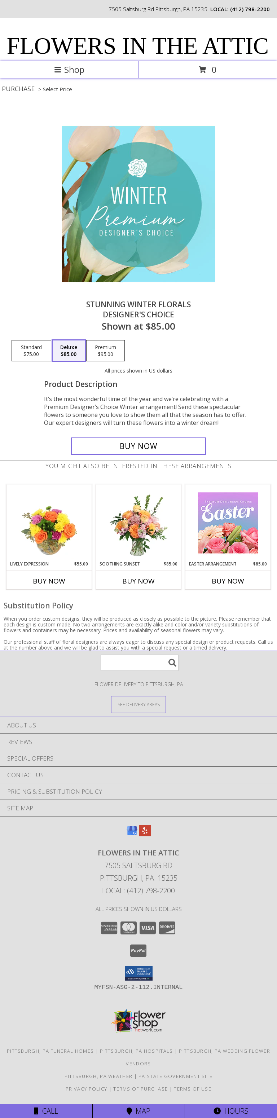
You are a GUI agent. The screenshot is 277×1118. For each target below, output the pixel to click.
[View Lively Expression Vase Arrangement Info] (49, 522)
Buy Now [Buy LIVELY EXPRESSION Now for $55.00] (49, 581)
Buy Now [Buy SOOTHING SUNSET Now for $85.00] (138, 581)
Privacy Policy (86, 1089)
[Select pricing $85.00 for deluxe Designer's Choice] (69, 350)
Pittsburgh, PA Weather (99, 1076)
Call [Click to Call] (46, 1111)
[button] (139, 973)
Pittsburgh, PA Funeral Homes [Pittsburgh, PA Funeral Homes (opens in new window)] (50, 1051)
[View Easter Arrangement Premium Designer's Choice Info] (228, 522)
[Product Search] (140, 663)
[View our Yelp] (145, 834)
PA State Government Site (175, 1076)
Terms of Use (192, 1089)
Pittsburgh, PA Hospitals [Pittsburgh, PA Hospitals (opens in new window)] (136, 1051)
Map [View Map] (138, 1111)
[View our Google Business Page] (132, 834)
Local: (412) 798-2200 (138, 890)
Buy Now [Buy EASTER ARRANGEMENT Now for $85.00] (228, 581)
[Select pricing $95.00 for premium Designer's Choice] (105, 350)
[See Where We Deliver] (138, 704)
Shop (69, 69)
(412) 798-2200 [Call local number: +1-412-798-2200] (250, 9)
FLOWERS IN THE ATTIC (138, 46)
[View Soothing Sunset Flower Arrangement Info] (139, 522)
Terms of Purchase (140, 1089)
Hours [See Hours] (231, 1111)
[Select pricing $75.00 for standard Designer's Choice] (31, 350)
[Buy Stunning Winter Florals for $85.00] (138, 446)
